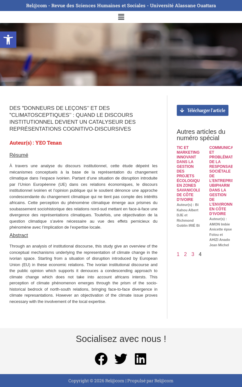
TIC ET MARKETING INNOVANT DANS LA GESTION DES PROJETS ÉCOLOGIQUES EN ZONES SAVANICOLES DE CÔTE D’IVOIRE (191, 173)
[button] (8, 39)
